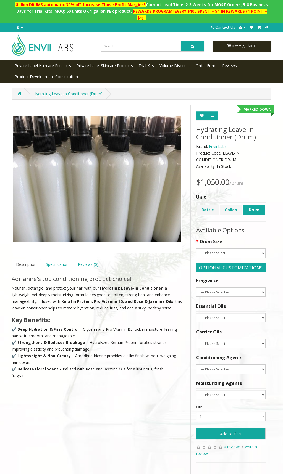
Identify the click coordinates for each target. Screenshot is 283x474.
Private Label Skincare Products (105, 65)
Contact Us (223, 27)
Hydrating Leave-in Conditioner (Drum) (68, 93)
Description (26, 264)
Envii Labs (218, 146)
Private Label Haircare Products (43, 65)
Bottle (207, 209)
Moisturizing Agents (219, 383)
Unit (201, 197)
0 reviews (232, 446)
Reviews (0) (88, 264)
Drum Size (211, 242)
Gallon (231, 209)
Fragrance (207, 280)
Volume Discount (174, 65)
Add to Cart (231, 433)
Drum (254, 209)
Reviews (229, 65)
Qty (199, 407)
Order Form (206, 65)
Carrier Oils (209, 332)
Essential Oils (211, 306)
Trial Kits (146, 65)
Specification (57, 264)
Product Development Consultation (46, 76)
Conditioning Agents (219, 357)
